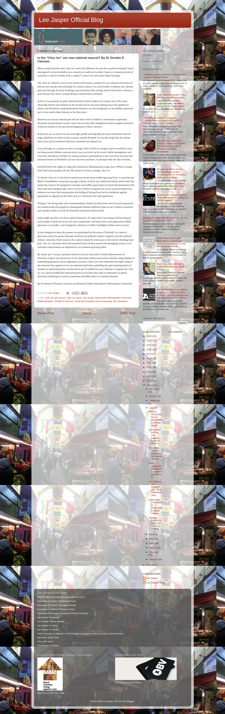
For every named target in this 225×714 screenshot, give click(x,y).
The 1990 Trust (45, 641)
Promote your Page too (152, 61)
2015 (149, 372)
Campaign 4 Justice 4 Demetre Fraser (56, 601)
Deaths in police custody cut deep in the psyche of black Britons (165, 75)
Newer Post (45, 313)
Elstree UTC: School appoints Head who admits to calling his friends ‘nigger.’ (172, 198)
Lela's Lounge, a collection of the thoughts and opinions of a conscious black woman (80, 633)
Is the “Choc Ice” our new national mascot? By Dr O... (155, 437)
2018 (149, 358)
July (151, 408)
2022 (149, 340)
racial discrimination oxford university (93, 301)
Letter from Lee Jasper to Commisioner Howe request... (156, 506)
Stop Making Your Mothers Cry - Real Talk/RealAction (155, 488)
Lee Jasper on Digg (47, 625)
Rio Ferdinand (120, 301)
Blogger (131, 701)
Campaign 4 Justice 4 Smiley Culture (56, 609)
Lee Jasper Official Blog (71, 19)
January (153, 559)
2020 (149, 349)
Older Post (127, 313)
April (152, 543)
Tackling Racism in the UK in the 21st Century (155, 523)
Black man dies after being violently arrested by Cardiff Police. (170, 267)
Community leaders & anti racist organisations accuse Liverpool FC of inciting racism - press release (162, 120)
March (152, 547)
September (154, 400)
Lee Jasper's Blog (155, 582)
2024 (149, 336)
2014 (149, 376)
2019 (149, 354)
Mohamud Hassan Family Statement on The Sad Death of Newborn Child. (165, 219)
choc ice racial (74, 297)
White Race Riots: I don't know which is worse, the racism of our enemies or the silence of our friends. (171, 242)
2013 (149, 380)
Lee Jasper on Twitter (48, 629)
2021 (149, 345)
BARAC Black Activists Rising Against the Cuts (61, 597)
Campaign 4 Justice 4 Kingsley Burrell (56, 605)
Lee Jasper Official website (51, 621)
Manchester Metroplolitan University (113, 297)
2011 (149, 565)
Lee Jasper (88, 297)
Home (87, 313)
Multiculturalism (45, 301)
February (153, 552)
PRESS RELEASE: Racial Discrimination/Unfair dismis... (155, 418)
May (151, 538)
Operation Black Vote (48, 637)
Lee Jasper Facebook (48, 617)
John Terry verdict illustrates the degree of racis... (155, 453)
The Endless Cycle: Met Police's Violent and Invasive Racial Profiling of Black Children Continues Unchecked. (171, 146)
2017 (149, 363)
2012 (149, 385)
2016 (149, 367)
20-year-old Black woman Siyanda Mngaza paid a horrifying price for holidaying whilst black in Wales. (171, 173)
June (152, 534)
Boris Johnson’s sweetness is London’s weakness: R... (156, 470)
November (154, 389)
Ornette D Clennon (64, 301)
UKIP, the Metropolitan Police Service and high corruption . (171, 96)
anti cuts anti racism (55, 297)
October (153, 396)
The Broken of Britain (48, 645)
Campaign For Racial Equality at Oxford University (62, 613)
